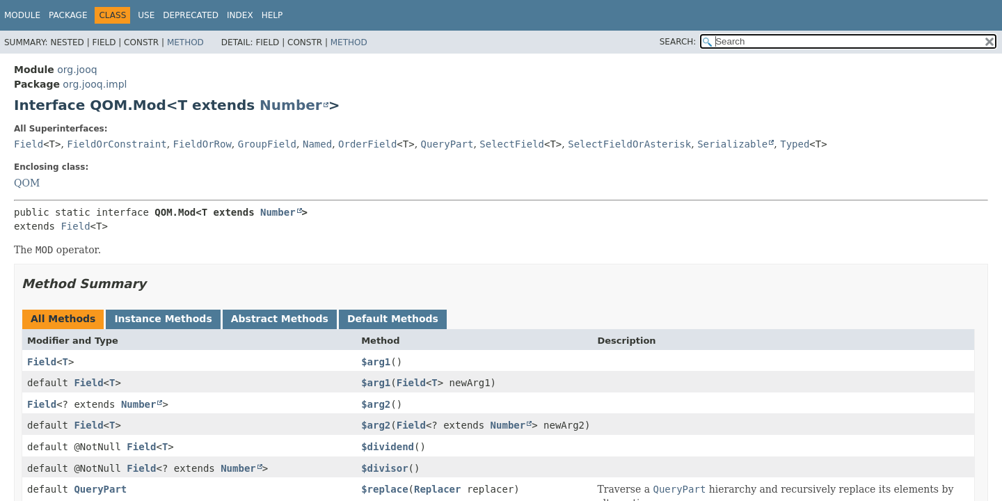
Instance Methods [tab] (163, 318)
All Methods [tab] (63, 318)
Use (146, 15)
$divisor (384, 468)
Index (240, 15)
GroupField (267, 144)
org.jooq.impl (95, 84)
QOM (27, 183)
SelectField (511, 144)
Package (68, 15)
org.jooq (77, 69)
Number (291, 105)
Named (317, 144)
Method (185, 42)
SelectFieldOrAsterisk (629, 144)
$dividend (387, 446)
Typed (794, 144)
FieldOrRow (202, 144)
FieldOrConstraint (116, 144)
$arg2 (375, 404)
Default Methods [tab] (392, 318)
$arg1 (375, 361)
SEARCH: (678, 42)
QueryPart (447, 144)
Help (272, 15)
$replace (384, 489)
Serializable (732, 144)
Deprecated (190, 15)
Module (22, 15)
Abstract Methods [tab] (279, 318)
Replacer (437, 489)
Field (28, 144)
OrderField (367, 144)
